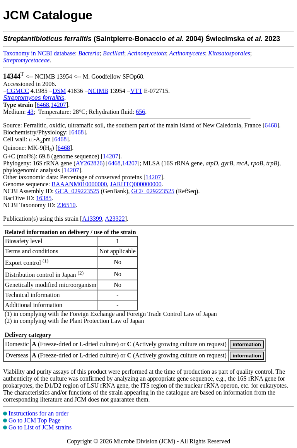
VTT (136, 91)
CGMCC (18, 91)
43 (30, 111)
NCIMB (98, 91)
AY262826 (89, 163)
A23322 (115, 218)
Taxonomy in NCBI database (39, 53)
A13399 (92, 218)
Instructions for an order (38, 413)
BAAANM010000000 (79, 184)
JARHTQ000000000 (135, 184)
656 (140, 111)
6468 (43, 104)
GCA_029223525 (77, 191)
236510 (66, 205)
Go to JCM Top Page (35, 420)
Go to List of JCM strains (40, 427)
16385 (43, 198)
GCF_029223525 (152, 191)
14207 (58, 104)
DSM (59, 91)
